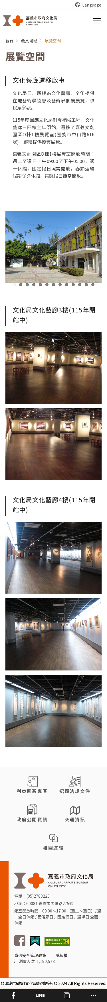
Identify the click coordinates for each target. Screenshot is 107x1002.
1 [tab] (14, 284)
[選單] (97, 21)
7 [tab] (53, 284)
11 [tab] (79, 284)
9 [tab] (66, 284)
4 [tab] (33, 284)
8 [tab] (60, 284)
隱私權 (61, 955)
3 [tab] (27, 284)
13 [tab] (92, 284)
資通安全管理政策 (30, 955)
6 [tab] (47, 284)
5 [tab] (40, 284)
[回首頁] (30, 21)
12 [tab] (86, 284)
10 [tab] (73, 284)
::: (8, 41)
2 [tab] (20, 284)
